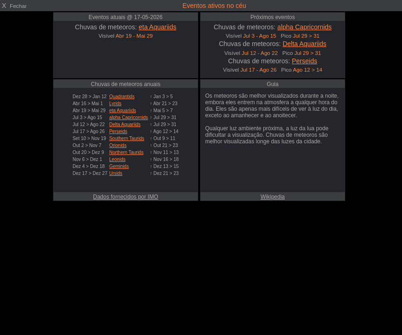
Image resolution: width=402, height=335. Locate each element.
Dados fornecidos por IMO (125, 197)
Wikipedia (273, 197)
